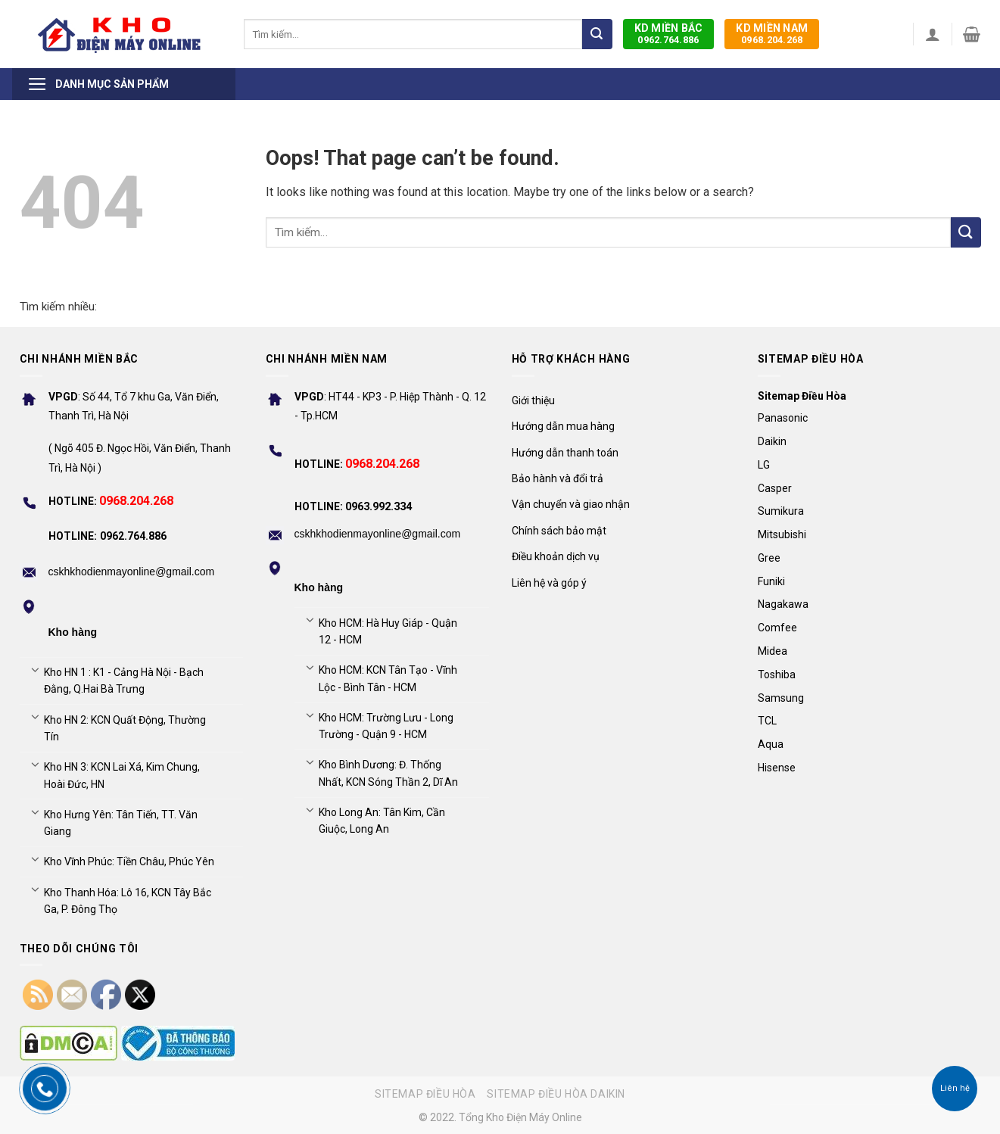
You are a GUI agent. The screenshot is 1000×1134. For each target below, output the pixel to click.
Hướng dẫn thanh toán (565, 453)
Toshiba (777, 674)
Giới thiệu (533, 400)
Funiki (771, 581)
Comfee (777, 628)
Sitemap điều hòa (425, 1094)
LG (764, 465)
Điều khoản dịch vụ (556, 556)
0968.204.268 (772, 33)
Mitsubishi (782, 534)
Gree (769, 558)
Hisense (777, 768)
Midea (772, 651)
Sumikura (781, 511)
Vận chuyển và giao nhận (571, 504)
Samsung (781, 698)
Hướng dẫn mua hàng (563, 426)
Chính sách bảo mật (559, 531)
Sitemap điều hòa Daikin (556, 1094)
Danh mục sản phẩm (98, 84)
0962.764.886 (668, 33)
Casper (775, 488)
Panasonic (783, 418)
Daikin (772, 441)
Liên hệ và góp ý (549, 583)
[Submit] (597, 34)
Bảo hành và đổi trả (557, 478)
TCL (767, 721)
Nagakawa (783, 604)
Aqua (770, 744)
